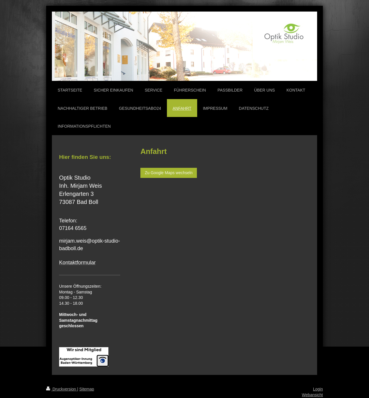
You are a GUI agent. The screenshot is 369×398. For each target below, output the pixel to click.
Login (318, 389)
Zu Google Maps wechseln (169, 172)
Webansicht (312, 395)
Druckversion (61, 389)
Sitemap (86, 389)
